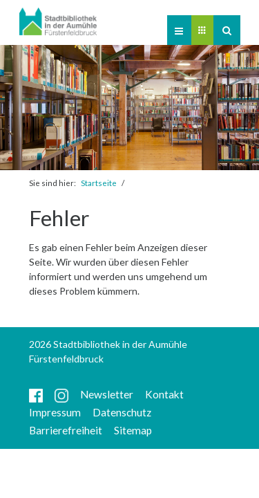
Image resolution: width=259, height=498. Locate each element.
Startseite (99, 182)
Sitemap (133, 430)
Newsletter (106, 394)
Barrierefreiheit (65, 430)
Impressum (55, 412)
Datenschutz (122, 412)
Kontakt (164, 394)
